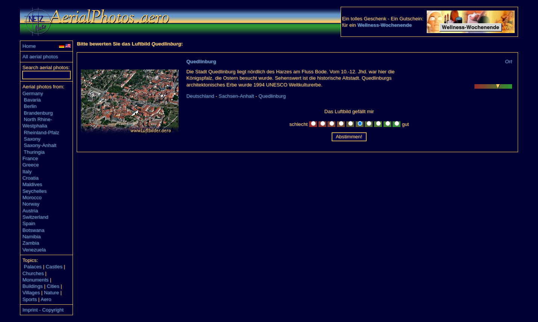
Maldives (32, 184)
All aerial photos (40, 56)
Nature (51, 292)
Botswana (33, 230)
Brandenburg (38, 113)
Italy (26, 171)
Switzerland (35, 217)
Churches (33, 273)
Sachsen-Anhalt (236, 96)
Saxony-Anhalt (40, 145)
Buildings (32, 286)
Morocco (31, 197)
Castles (53, 266)
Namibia (31, 236)
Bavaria (32, 100)
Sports (29, 299)
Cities (53, 286)
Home (29, 46)
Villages (30, 292)
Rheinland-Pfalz (41, 132)
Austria (30, 210)
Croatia (30, 178)
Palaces (32, 266)
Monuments (35, 280)
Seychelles (34, 191)
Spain (28, 223)
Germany (32, 93)
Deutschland (200, 96)
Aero (46, 299)
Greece (30, 165)
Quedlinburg (201, 61)
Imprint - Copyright (43, 310)
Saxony (32, 139)
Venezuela (33, 249)
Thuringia (34, 152)
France (30, 158)
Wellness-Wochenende (384, 25)
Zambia (30, 243)
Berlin (30, 106)
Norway (30, 204)
